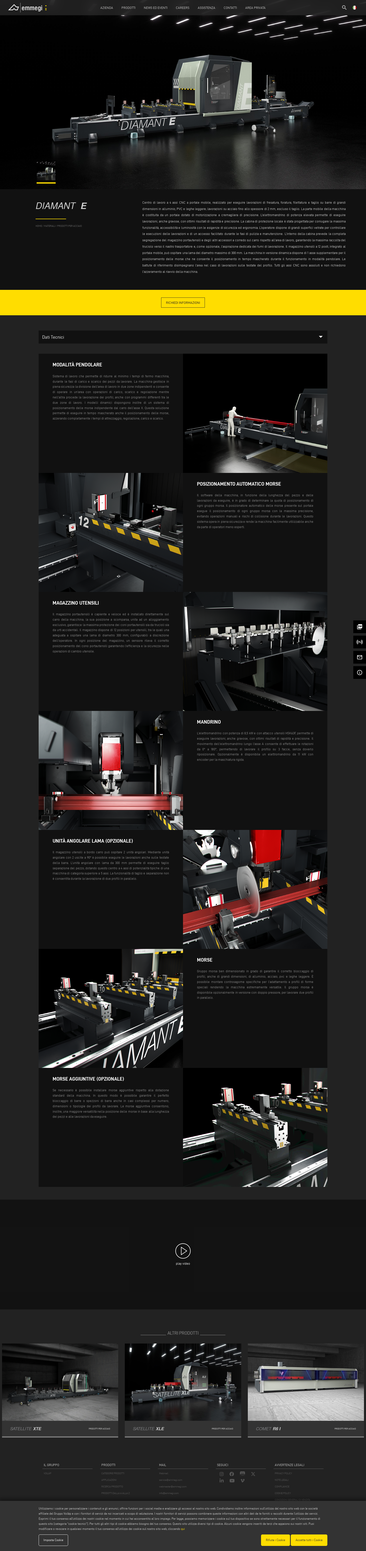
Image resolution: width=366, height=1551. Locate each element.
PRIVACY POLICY (283, 1473)
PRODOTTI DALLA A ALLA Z (115, 1493)
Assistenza (206, 7)
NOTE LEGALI (281, 1480)
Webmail (163, 1473)
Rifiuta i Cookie (275, 1540)
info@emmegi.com (169, 1493)
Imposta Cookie (53, 1540)
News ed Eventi (155, 7)
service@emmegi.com (170, 1480)
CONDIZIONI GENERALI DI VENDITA (292, 1499)
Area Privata (255, 7)
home (39, 226)
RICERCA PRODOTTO (112, 1486)
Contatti (230, 7)
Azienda (106, 7)
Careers (182, 7)
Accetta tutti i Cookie (309, 1540)
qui (183, 1528)
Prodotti (128, 7)
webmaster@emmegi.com (173, 1486)
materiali (49, 226)
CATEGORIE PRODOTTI (112, 1473)
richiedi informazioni (183, 302)
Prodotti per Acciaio (69, 226)
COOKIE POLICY (283, 1493)
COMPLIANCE (282, 1486)
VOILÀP (47, 1473)
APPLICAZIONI (108, 1480)
